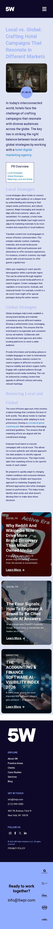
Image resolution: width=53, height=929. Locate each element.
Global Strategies (15, 176)
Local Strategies (15, 173)
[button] (10, 833)
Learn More (15, 569)
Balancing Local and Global (19, 179)
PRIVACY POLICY (16, 848)
